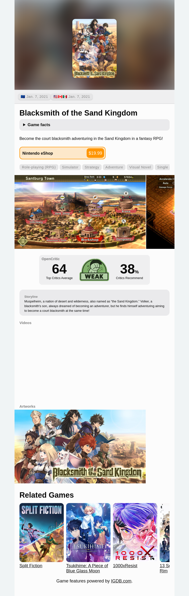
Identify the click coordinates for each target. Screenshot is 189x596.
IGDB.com (121, 581)
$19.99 (95, 153)
